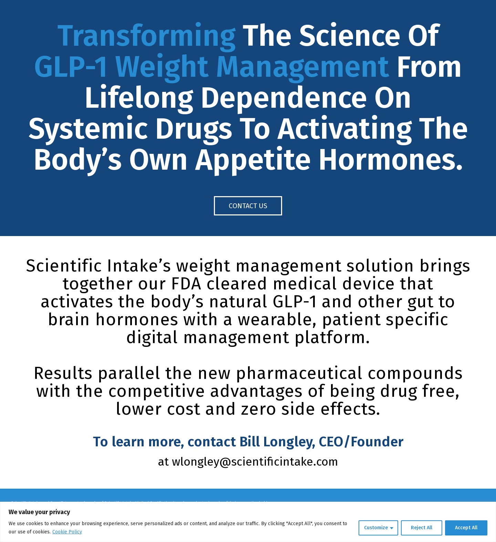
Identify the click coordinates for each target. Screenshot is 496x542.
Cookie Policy (67, 532)
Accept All (466, 528)
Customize (376, 528)
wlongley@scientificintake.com (255, 462)
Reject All (421, 528)
